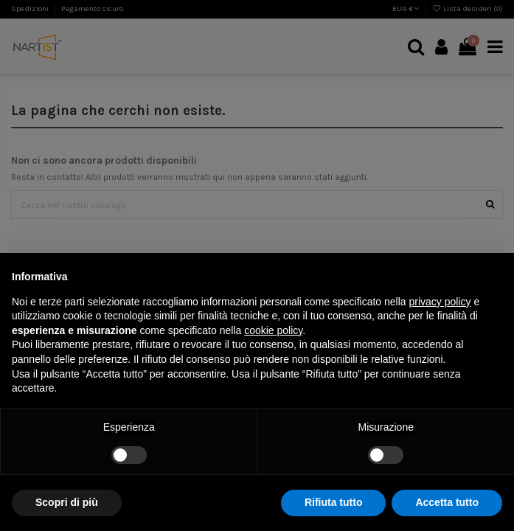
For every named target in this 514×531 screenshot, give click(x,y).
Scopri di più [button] (66, 502)
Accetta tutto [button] (447, 502)
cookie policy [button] (273, 330)
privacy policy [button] (440, 302)
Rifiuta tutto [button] (334, 502)
